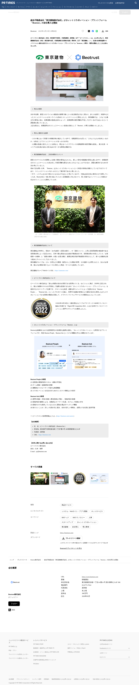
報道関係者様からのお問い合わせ (61, 679)
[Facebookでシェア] (93, 31)
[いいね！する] (83, 31)
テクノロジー (11, 7)
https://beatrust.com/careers (65, 416)
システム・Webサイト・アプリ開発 (74, 511)
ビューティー (45, 7)
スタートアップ (67, 522)
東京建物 (65, 527)
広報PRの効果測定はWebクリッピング (44, 660)
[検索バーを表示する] (135, 2)
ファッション (56, 7)
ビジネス (79, 7)
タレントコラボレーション (87, 522)
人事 (90, 517)
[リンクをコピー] (106, 31)
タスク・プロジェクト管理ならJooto (78, 644)
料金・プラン (13, 650)
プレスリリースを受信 (105, 3)
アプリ (28, 7)
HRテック (65, 517)
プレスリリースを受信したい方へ (18, 654)
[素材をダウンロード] (103, 31)
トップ (12, 560)
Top (3, 7)
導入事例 (86, 527)
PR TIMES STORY (38, 644)
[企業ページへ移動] (15, 582)
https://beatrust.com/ (66, 533)
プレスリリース (22, 560)
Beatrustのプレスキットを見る (71, 548)
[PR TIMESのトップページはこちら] (27, 3)
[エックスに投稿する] (89, 31)
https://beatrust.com (45, 435)
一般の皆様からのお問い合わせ (101, 679)
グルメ (87, 7)
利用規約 (46, 679)
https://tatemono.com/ (61, 270)
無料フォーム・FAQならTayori (76, 648)
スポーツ (94, 7)
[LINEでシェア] (96, 31)
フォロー (14, 604)
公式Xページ (103, 653)
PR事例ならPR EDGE (74, 652)
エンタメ (36, 7)
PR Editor (36, 664)
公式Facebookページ (106, 644)
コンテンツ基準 (36, 679)
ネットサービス (97, 511)
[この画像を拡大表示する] (40, 478)
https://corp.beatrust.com (90, 577)
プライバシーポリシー (23, 679)
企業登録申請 (119, 3)
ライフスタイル (69, 7)
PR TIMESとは (13, 646)
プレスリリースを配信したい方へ (18, 658)
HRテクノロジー (79, 517)
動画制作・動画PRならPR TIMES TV (43, 648)
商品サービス (66, 505)
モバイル (21, 7)
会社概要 (11, 679)
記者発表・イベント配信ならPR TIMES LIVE (46, 652)
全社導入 (75, 527)
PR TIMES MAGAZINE (39, 656)
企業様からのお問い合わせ (81, 679)
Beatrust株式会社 (36, 560)
